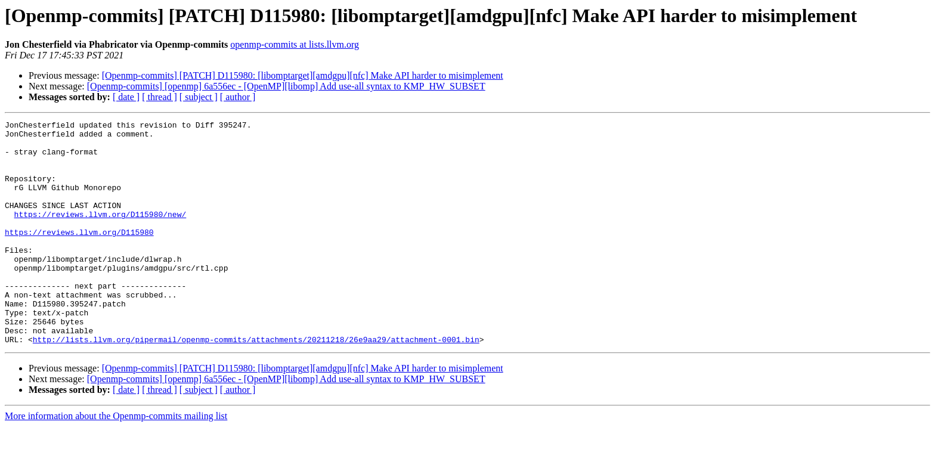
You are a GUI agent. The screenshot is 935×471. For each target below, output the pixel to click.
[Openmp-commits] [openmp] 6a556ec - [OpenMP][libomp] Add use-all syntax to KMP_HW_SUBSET (286, 86)
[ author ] (238, 97)
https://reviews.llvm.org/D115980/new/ (100, 233)
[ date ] (126, 97)
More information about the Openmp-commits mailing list (116, 460)
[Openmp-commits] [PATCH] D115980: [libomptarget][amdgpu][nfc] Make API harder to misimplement (302, 75)
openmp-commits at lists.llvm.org (294, 44)
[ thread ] (159, 97)
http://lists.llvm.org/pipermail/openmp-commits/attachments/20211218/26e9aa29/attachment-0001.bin (256, 384)
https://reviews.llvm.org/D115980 (79, 255)
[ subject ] (198, 97)
